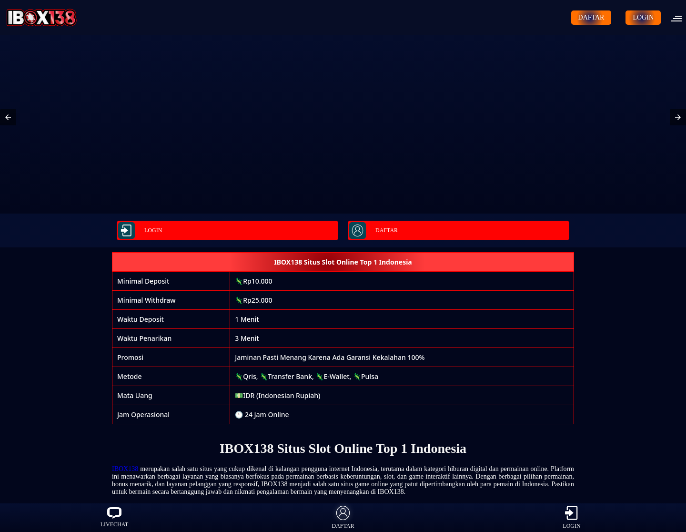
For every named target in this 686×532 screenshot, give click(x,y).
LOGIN (643, 17)
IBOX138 (125, 468)
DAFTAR (591, 17)
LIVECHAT (115, 517)
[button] (679, 17)
